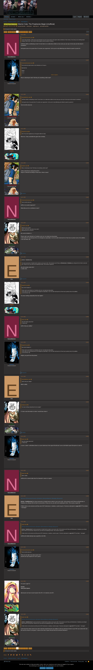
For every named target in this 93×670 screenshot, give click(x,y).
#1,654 (87, 436)
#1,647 (87, 222)
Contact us (67, 661)
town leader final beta (44, 26)
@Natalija (54, 498)
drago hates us (36, 26)
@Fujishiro (39, 498)
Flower (11, 603)
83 (17, 31)
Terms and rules (73, 661)
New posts (6, 19)
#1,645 (87, 162)
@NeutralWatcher (47, 498)
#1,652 (87, 376)
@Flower (23, 498)
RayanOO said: (25, 131)
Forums (7, 16)
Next (30, 31)
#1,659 (87, 581)
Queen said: (24, 319)
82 (15, 31)
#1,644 (87, 128)
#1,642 (87, 60)
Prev (6, 31)
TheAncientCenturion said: (27, 37)
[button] (16, 16)
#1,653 (87, 402)
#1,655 (87, 470)
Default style (7, 661)
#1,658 (87, 547)
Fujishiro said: (25, 165)
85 (21, 31)
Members (28, 16)
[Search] (86, 16)
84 (19, 31)
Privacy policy (81, 661)
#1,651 (87, 342)
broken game (29, 26)
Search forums (12, 19)
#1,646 (87, 197)
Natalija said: (24, 404)
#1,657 (87, 521)
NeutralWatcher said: (26, 97)
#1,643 (87, 94)
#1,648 (87, 256)
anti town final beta (21, 26)
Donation (13, 16)
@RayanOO (60, 498)
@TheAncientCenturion (31, 498)
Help (86, 661)
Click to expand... (54, 74)
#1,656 (87, 496)
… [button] (10, 31)
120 (26, 31)
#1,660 (87, 614)
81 (12, 31)
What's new (21, 16)
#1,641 (87, 34)
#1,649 (87, 282)
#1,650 (87, 316)
